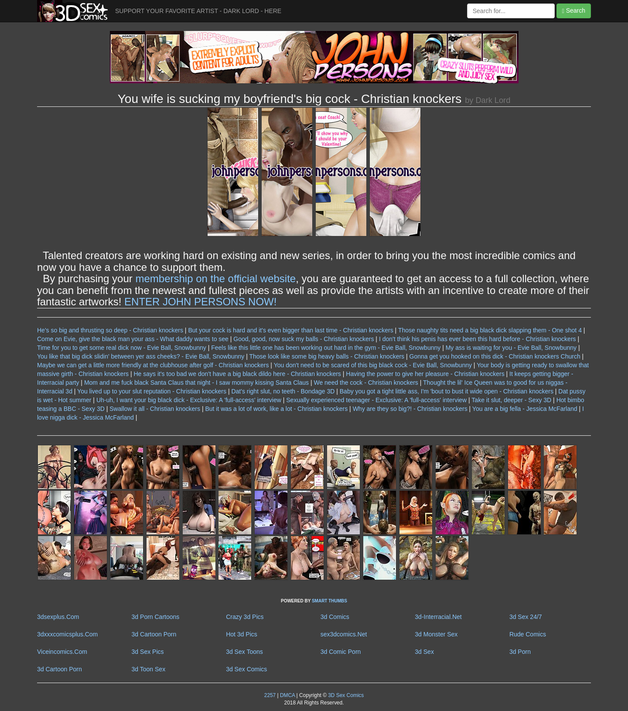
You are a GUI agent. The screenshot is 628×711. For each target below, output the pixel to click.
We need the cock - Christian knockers (366, 382)
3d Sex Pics (148, 651)
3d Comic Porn (341, 651)
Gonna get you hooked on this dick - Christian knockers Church (495, 356)
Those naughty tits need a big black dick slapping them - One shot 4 (490, 330)
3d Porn (520, 651)
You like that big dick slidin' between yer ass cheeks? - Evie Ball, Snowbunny (140, 356)
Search (573, 10)
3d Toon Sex (149, 669)
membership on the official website (215, 278)
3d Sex (424, 651)
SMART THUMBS (329, 600)
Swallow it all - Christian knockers (154, 408)
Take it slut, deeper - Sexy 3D (511, 400)
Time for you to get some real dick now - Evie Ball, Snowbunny (121, 347)
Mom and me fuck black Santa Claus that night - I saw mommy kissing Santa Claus (196, 382)
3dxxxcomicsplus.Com (67, 634)
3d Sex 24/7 (525, 616)
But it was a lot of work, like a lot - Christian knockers (276, 408)
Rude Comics (527, 634)
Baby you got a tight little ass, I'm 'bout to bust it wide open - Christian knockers (446, 391)
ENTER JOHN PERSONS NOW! (200, 302)
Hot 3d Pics (241, 634)
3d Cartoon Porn (154, 634)
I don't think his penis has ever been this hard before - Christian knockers (477, 338)
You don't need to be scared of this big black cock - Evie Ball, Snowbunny (373, 365)
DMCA (287, 695)
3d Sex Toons (244, 651)
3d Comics (335, 616)
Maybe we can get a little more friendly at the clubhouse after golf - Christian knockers (153, 365)
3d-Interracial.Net (438, 616)
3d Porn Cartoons (156, 616)
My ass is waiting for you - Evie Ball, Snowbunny (511, 347)
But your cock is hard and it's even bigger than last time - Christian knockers (290, 330)
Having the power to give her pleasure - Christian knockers (425, 373)
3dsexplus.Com (58, 616)
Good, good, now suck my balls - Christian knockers (303, 338)
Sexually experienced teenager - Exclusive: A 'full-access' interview (376, 400)
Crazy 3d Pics (244, 616)
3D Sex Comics (345, 695)
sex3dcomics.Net (344, 634)
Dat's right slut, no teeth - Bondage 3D (282, 391)
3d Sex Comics (246, 669)
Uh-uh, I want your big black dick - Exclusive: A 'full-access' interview (188, 400)
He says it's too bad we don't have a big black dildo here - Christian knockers (237, 373)
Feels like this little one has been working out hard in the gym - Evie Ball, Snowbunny (325, 347)
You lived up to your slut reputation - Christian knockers (151, 391)
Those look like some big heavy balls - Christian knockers (326, 356)
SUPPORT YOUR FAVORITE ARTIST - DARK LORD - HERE (198, 10)
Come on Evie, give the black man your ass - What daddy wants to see (133, 338)
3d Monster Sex (436, 634)
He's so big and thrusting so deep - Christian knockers (110, 330)
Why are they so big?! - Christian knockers (410, 408)
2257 (270, 695)
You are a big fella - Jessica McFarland (524, 408)
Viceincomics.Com (62, 651)
